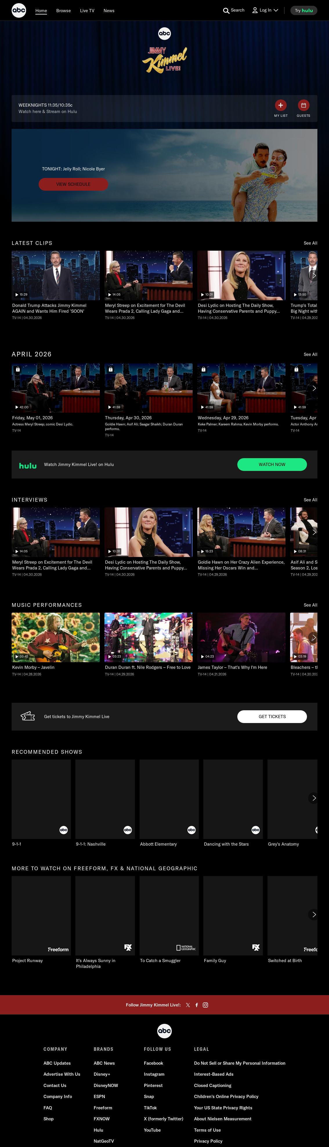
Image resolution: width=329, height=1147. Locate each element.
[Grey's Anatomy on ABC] (297, 803)
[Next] (314, 275)
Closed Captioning (212, 1085)
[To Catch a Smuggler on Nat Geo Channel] (169, 920)
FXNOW (102, 1118)
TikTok (150, 1107)
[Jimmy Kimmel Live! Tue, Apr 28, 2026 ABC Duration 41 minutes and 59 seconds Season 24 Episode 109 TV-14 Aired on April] (241, 398)
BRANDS (104, 1049)
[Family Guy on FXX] (233, 920)
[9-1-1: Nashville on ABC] (105, 803)
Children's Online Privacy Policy (226, 1096)
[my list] (281, 108)
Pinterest (153, 1085)
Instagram (154, 1074)
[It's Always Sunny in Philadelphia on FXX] (105, 922)
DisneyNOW (106, 1085)
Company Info (58, 1096)
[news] (109, 10)
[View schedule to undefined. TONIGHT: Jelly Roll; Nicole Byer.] (73, 184)
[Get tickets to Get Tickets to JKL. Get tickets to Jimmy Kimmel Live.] (272, 716)
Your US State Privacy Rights (223, 1107)
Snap (149, 1096)
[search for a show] (234, 10)
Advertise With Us (62, 1074)
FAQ (48, 1107)
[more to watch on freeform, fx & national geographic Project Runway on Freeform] (41, 920)
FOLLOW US (157, 1049)
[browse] (63, 10)
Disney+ (102, 1074)
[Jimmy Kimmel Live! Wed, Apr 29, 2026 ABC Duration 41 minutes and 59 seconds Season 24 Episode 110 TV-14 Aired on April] (148, 400)
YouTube (152, 1130)
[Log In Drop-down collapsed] (265, 10)
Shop (49, 1118)
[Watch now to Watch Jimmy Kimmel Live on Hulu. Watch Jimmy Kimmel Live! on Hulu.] (272, 464)
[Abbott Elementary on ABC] (169, 803)
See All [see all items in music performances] (310, 605)
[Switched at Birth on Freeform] (297, 920)
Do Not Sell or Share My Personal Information (239, 1063)
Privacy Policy (208, 1141)
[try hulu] (303, 10)
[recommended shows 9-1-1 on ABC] (41, 803)
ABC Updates (57, 1063)
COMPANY (56, 1049)
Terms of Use (207, 1130)
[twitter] (188, 1005)
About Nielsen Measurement (223, 1118)
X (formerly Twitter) (163, 1118)
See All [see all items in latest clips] (310, 243)
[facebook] (196, 1005)
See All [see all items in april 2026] (310, 354)
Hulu (98, 1130)
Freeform (103, 1107)
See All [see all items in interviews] (310, 500)
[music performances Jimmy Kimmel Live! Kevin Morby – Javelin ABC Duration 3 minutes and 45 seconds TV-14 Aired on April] (56, 645)
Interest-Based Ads (214, 1074)
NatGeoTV (104, 1141)
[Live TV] (87, 10)
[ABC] (19, 11)
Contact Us (55, 1085)
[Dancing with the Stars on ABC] (233, 803)
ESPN (99, 1096)
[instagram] (205, 1005)
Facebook (153, 1063)
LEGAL (201, 1049)
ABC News (104, 1063)
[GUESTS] (303, 108)
